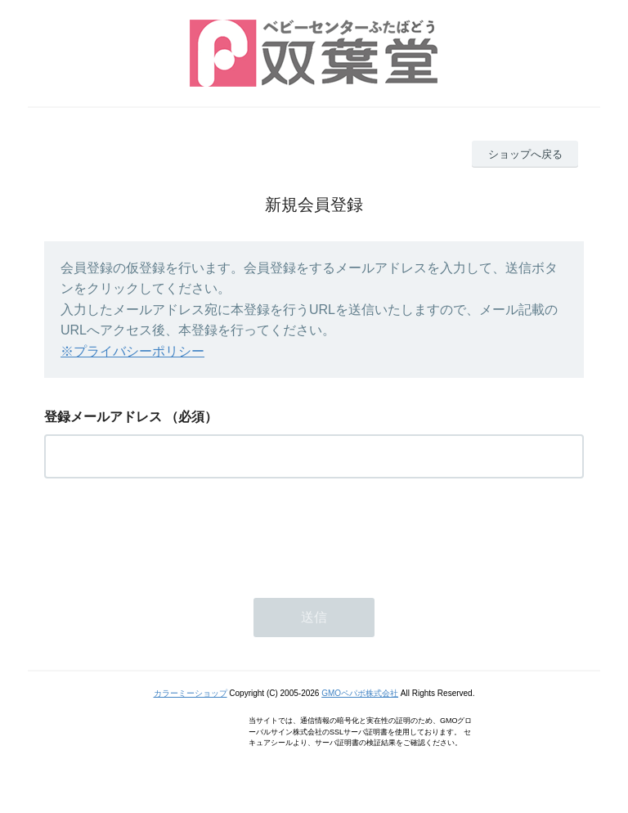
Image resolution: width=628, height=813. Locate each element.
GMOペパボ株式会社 (359, 693)
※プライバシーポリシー (132, 351)
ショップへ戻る (525, 154)
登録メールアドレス (103, 417)
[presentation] (168, 533)
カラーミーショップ (190, 693)
